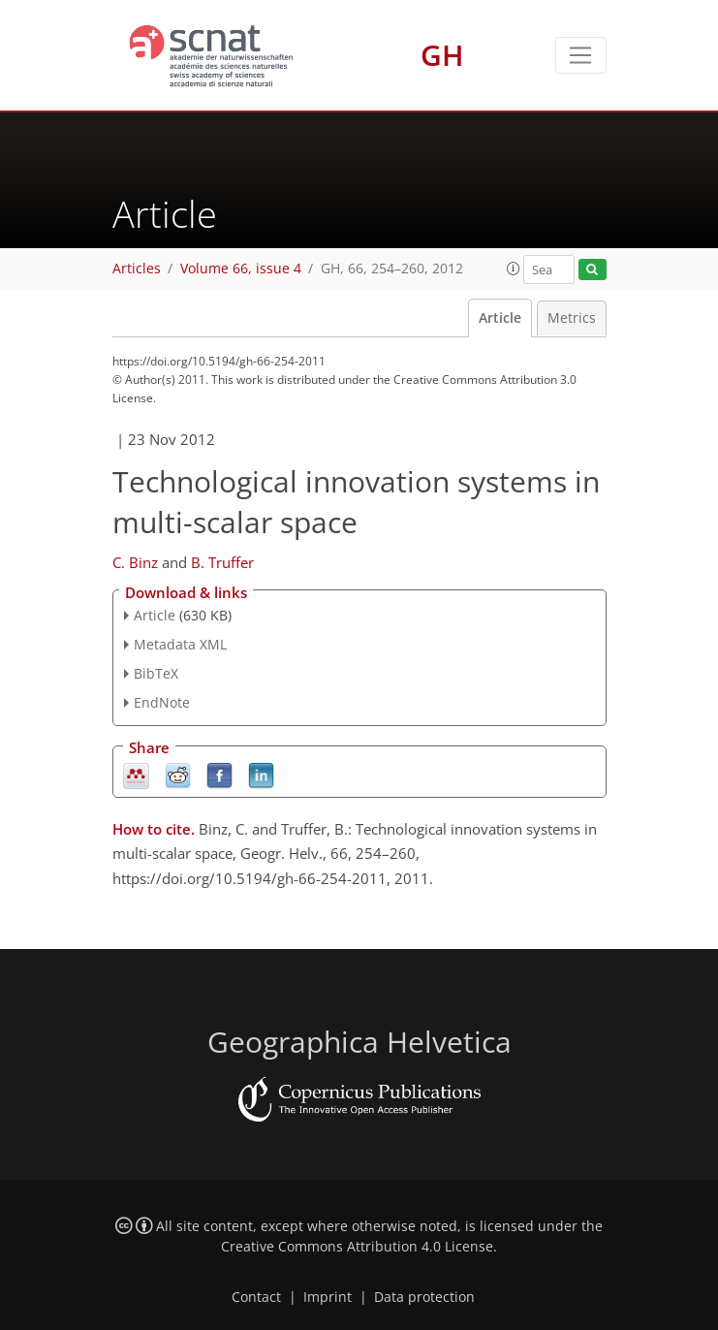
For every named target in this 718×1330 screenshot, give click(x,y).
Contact (256, 1297)
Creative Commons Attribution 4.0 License (357, 1246)
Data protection (424, 1297)
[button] (513, 268)
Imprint (327, 1297)
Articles (136, 268)
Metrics (571, 318)
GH (442, 55)
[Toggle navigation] (581, 55)
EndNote (162, 702)
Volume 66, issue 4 (240, 268)
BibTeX (156, 673)
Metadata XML (180, 644)
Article (500, 318)
